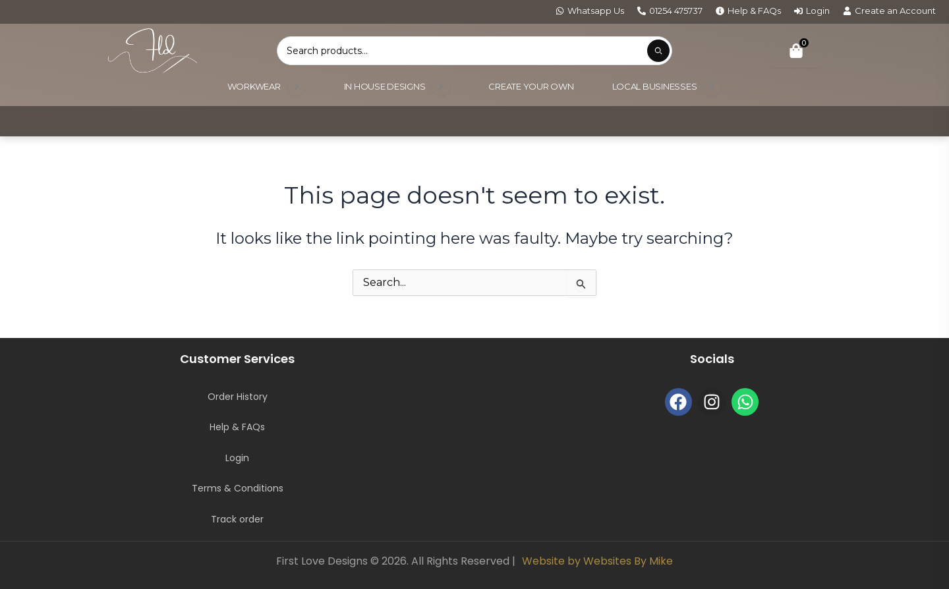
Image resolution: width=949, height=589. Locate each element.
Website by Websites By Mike (597, 561)
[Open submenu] (296, 86)
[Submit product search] (658, 51)
